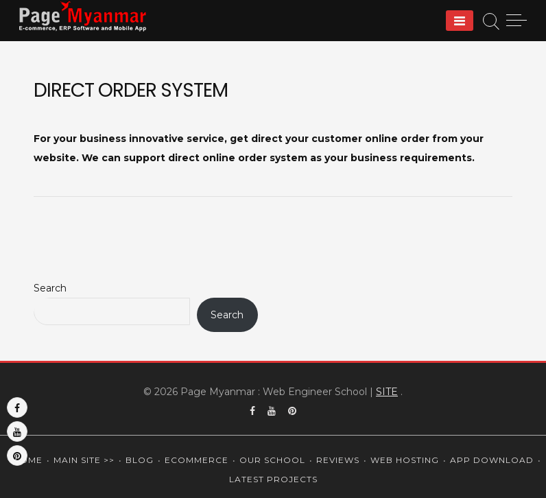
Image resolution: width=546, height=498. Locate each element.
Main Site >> (84, 460)
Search (50, 288)
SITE (387, 392)
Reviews (337, 460)
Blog (140, 460)
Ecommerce (196, 460)
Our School (272, 460)
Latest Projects (273, 479)
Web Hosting (404, 460)
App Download (492, 460)
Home (28, 460)
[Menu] (459, 20)
